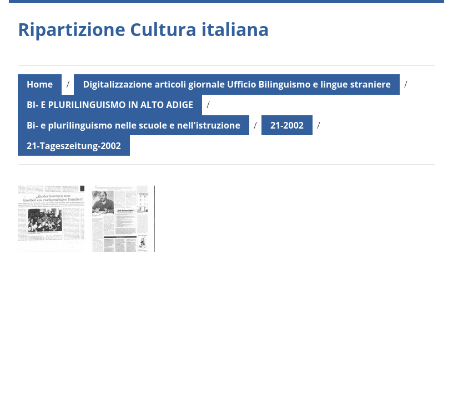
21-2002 (287, 125)
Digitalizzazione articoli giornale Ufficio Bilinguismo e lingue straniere (237, 84)
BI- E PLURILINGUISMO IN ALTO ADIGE (110, 105)
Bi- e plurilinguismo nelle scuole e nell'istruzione (133, 125)
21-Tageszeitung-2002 (74, 146)
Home (40, 84)
